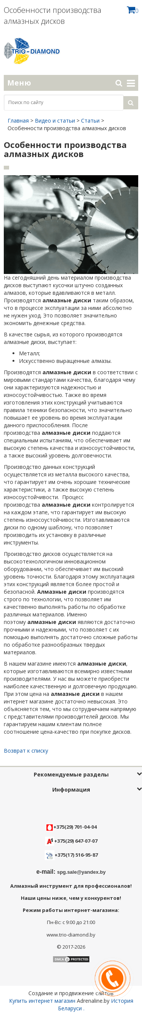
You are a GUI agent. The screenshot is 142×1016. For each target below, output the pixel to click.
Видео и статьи (55, 120)
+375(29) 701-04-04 (71, 826)
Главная (18, 120)
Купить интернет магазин (42, 1000)
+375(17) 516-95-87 (76, 854)
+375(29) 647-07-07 (71, 840)
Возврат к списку (26, 750)
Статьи (90, 120)
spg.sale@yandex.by (81, 872)
